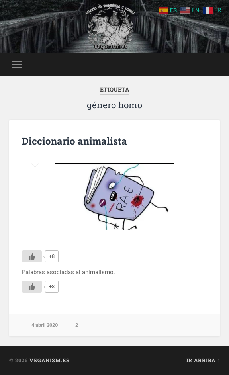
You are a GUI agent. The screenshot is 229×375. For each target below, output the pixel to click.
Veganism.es (49, 360)
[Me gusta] (32, 256)
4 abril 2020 (44, 325)
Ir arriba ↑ (203, 360)
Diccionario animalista (74, 141)
